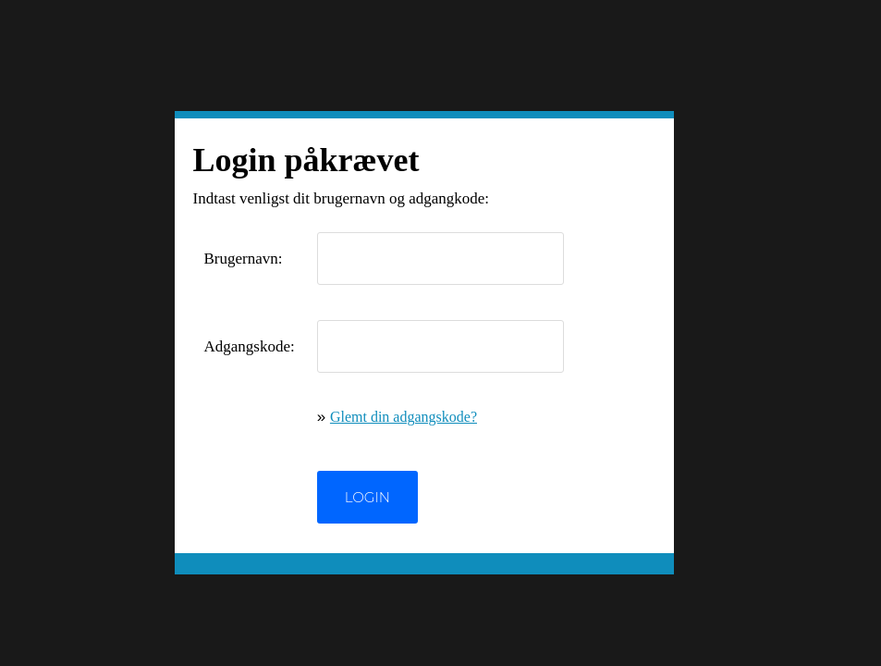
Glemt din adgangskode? (403, 417)
